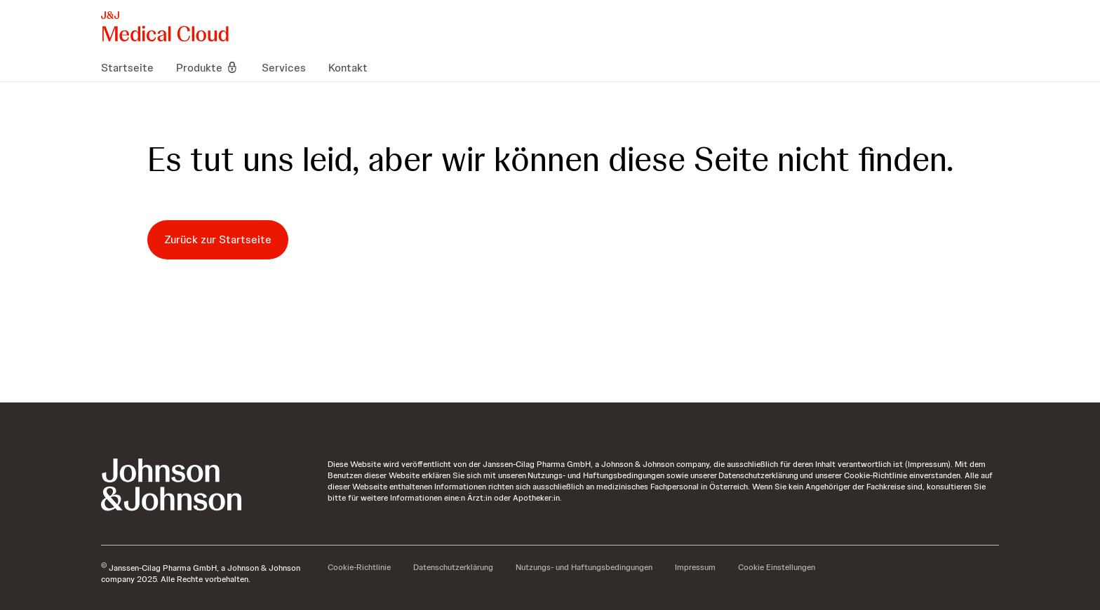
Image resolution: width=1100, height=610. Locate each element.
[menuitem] (133, 67)
